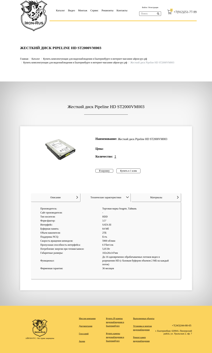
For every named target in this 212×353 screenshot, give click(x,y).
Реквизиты (108, 10)
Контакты (121, 10)
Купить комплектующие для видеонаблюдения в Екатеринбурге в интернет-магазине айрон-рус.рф (95, 58)
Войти (144, 7)
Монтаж (82, 10)
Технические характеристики (110, 197)
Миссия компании (87, 318)
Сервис (94, 10)
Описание (64, 197)
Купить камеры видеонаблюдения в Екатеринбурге (115, 337)
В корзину (104, 170)
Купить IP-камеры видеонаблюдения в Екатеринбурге (115, 322)
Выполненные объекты (143, 318)
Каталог (60, 10)
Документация (85, 326)
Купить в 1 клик (128, 170)
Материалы (164, 197)
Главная (24, 58)
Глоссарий (84, 334)
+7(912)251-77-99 (185, 12)
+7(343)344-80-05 (181, 325)
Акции (82, 341)
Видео (71, 10)
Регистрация (153, 7)
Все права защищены (45, 338)
